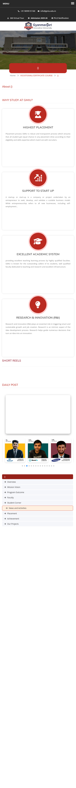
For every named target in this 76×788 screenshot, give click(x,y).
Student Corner (12, 502)
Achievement (11, 518)
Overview (10, 482)
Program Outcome (14, 492)
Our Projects (11, 524)
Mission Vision (12, 487)
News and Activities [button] (16, 508)
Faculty (9, 497)
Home (13, 75)
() (58, 75)
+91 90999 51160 (28, 11)
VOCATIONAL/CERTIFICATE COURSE (36, 75)
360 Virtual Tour (15, 18)
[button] (22, 465)
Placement (10, 513)
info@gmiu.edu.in (48, 11)
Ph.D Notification (60, 18)
